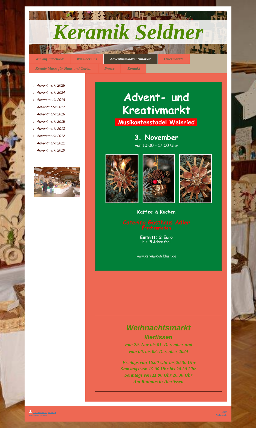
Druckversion (38, 412)
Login (224, 411)
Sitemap (52, 412)
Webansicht (221, 415)
